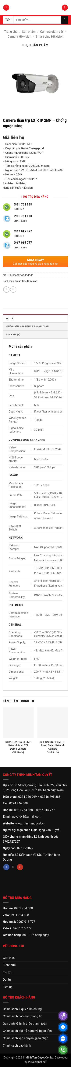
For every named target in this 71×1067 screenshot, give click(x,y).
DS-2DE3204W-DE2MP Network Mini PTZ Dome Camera (18, 745)
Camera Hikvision (19, 36)
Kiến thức (9, 965)
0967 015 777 (45, 810)
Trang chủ (11, 31)
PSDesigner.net (37, 1062)
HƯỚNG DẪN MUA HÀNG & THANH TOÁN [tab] (27, 326)
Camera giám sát (51, 31)
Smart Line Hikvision (49, 36)
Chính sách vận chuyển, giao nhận (25, 1038)
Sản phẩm (29, 31)
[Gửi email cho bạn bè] (13, 289)
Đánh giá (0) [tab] (13, 334)
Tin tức (7, 972)
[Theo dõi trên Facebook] (6, 867)
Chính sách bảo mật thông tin (22, 1016)
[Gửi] (64, 19)
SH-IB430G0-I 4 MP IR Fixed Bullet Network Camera (52, 745)
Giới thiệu (9, 958)
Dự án (7, 979)
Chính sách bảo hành (17, 1045)
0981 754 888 (23, 810)
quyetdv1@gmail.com (26, 816)
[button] (6, 8)
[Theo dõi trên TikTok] (13, 867)
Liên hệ (7, 987)
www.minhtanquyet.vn (30, 823)
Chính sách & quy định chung (22, 1009)
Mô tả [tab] (9, 318)
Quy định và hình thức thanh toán (25, 1023)
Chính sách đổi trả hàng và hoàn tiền (27, 1031)
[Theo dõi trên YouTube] (20, 867)
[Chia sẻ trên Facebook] (6, 289)
